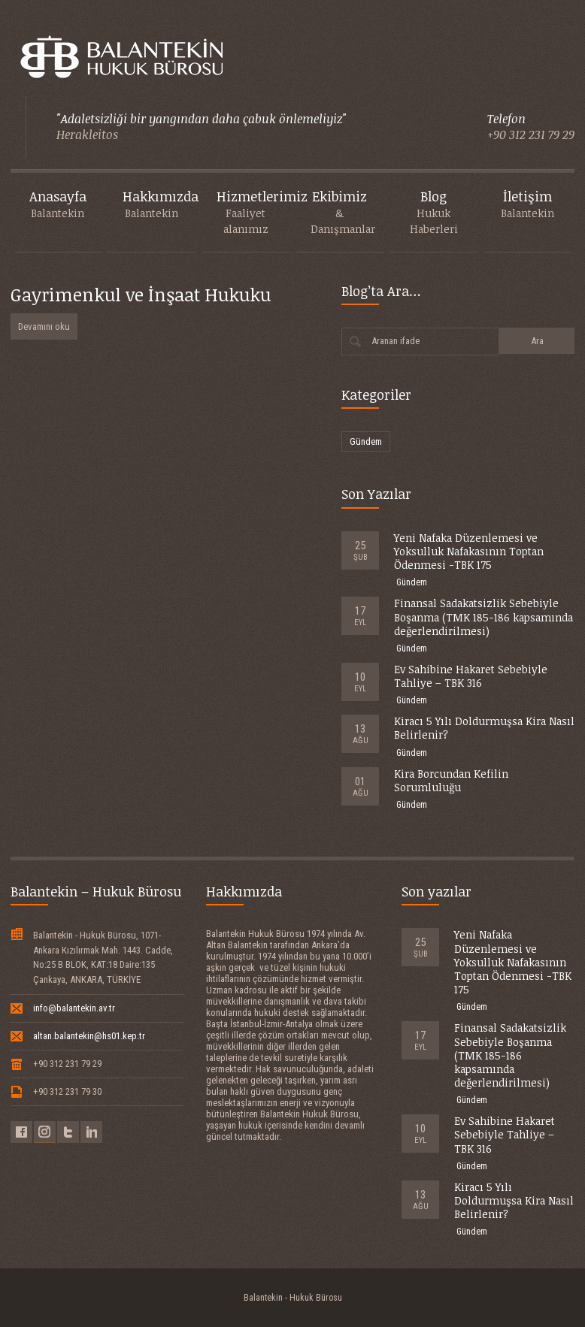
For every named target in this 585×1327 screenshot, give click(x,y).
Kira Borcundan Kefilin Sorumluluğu (451, 780)
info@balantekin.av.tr (74, 1008)
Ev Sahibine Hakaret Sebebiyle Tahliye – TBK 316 (470, 676)
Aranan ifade (395, 340)
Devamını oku (44, 326)
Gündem (366, 441)
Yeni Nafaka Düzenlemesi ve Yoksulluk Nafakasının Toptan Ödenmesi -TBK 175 (469, 551)
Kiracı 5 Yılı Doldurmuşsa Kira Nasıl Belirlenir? (484, 728)
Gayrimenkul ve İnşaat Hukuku (141, 294)
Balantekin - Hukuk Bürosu (293, 1297)
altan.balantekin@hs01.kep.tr (89, 1035)
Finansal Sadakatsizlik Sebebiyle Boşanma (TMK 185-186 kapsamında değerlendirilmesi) (483, 616)
